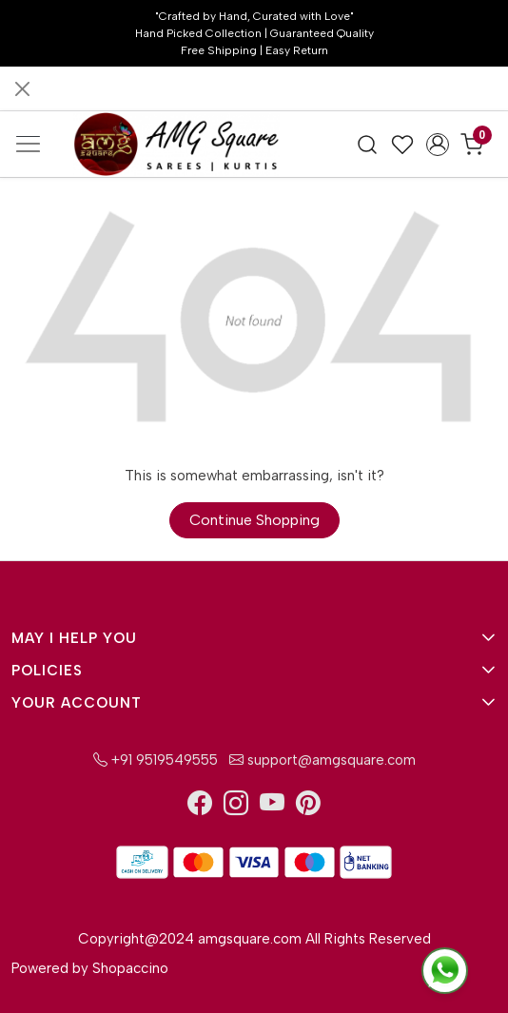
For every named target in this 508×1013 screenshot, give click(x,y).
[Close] (22, 89)
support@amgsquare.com (320, 760)
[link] (367, 144)
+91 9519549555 (155, 760)
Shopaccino (130, 968)
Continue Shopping (254, 520)
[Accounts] (437, 144)
